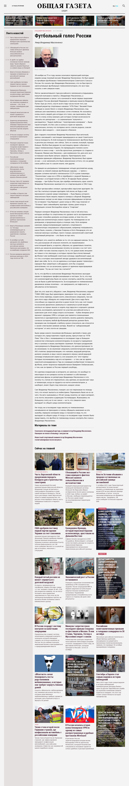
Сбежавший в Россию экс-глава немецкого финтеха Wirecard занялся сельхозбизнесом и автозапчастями (78, 477)
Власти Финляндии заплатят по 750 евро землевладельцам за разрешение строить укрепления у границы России (110, 719)
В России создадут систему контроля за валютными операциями (48, 629)
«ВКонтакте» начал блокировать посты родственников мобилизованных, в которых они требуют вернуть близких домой (49, 681)
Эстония (99, 472)
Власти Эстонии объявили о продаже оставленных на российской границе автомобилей (109, 478)
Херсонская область (41, 472)
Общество (102, 554)
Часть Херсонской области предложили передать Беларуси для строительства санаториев (48, 478)
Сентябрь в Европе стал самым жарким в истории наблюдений (108, 677)
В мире (71, 659)
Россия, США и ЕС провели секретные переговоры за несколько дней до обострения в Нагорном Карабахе (78, 668)
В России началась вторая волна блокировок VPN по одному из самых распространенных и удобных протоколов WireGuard (80, 730)
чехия (36, 724)
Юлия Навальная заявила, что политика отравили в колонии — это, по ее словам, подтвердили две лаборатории (110, 518)
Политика (102, 508)
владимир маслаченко (43, 31)
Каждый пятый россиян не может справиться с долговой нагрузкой (47, 580)
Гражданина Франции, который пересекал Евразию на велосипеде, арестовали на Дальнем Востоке (80, 532)
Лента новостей (14, 33)
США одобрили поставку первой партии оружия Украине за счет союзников (48, 531)
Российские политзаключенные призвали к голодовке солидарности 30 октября (110, 630)
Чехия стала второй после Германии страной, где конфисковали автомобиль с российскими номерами (48, 731)
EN (117, 6)
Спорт (64, 11)
